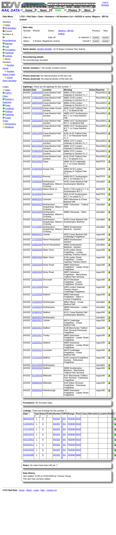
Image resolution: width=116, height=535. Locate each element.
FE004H (71, 419)
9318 (78, 419)
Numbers (49, 16)
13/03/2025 (37, 126)
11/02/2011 (37, 343)
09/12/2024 (37, 146)
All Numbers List (64, 16)
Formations (10, 50)
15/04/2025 (37, 108)
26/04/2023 (37, 176)
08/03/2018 (28, 419)
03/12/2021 (37, 219)
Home (28, 10)
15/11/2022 (37, 189)
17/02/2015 (37, 302)
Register (105, 5)
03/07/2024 (37, 156)
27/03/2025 (37, 113)
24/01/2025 (37, 133)
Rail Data (31, 16)
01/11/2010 (37, 365)
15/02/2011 (37, 335)
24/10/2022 (37, 194)
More (87, 10)
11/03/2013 (37, 307)
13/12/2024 (37, 141)
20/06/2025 (37, 93)
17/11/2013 (28, 429)
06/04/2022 (37, 204)
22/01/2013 (28, 434)
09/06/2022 (37, 199)
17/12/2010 (37, 358)
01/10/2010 (37, 376)
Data (58, 10)
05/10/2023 (37, 161)
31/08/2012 (37, 312)
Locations (9, 108)
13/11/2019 (37, 287)
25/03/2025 (37, 121)
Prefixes (9, 112)
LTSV (22, 16)
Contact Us (51, 490)
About (29, 490)
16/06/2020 (37, 245)
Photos (72, 10)
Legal (36, 490)
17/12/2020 (37, 240)
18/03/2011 (37, 320)
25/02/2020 (37, 280)
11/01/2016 (37, 295)
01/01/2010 (28, 450)
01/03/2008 (28, 455)
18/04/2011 (37, 317)
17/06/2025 (37, 98)
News (43, 10)
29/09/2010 (37, 383)
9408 (78, 455)
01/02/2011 (37, 350)
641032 (56, 419)
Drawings (9, 127)
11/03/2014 (28, 424)
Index (7, 25)
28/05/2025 (37, 103)
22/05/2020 (37, 265)
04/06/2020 (37, 250)
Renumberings (9, 40)
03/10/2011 (28, 445)
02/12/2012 (28, 440)
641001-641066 (44, 49)
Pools (7, 105)
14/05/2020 (37, 272)
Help (42, 490)
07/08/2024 (37, 151)
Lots (7, 47)
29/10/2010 (37, 368)
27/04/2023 (37, 169)
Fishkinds (9, 115)
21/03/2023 (37, 182)
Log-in (105, 2)
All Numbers (10, 28)
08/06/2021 (37, 234)
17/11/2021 (37, 227)
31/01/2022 (37, 212)
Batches (9, 44)
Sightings (9, 53)
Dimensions (10, 124)
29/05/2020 (37, 257)
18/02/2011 (37, 328)
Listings (8, 56)
